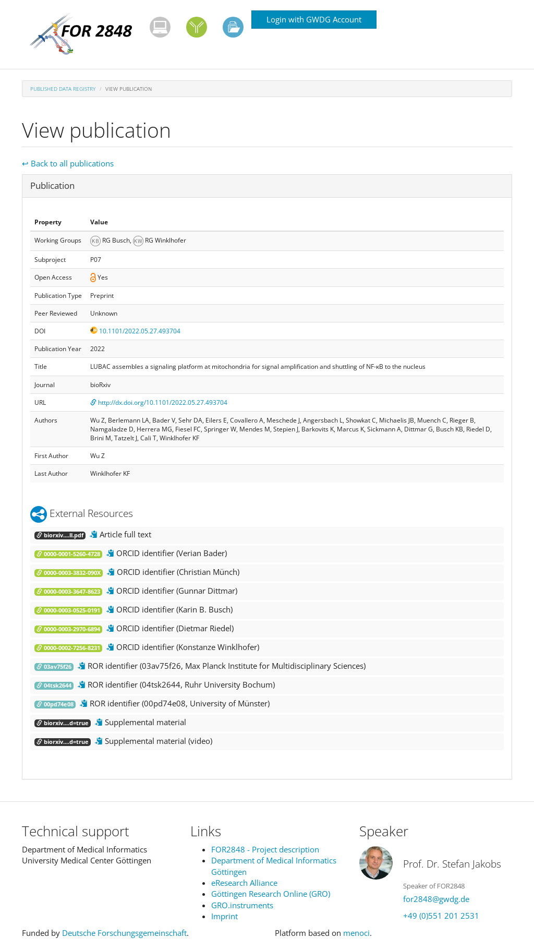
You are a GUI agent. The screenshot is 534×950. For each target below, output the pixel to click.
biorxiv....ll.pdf (60, 535)
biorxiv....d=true (63, 723)
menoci (356, 933)
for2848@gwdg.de (436, 899)
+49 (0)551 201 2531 (441, 915)
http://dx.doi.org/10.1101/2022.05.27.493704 (158, 402)
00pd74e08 (55, 704)
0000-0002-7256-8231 (68, 648)
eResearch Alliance (244, 882)
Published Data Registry (62, 88)
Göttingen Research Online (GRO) (270, 893)
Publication (52, 185)
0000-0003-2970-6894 (68, 629)
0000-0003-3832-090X (69, 572)
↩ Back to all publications (68, 163)
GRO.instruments (242, 905)
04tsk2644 (54, 685)
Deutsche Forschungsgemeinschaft (124, 933)
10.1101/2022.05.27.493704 (135, 331)
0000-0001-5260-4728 (68, 554)
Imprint (224, 916)
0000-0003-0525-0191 (68, 610)
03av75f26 (54, 666)
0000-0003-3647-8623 (68, 591)
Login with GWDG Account (313, 19)
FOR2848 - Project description (265, 849)
